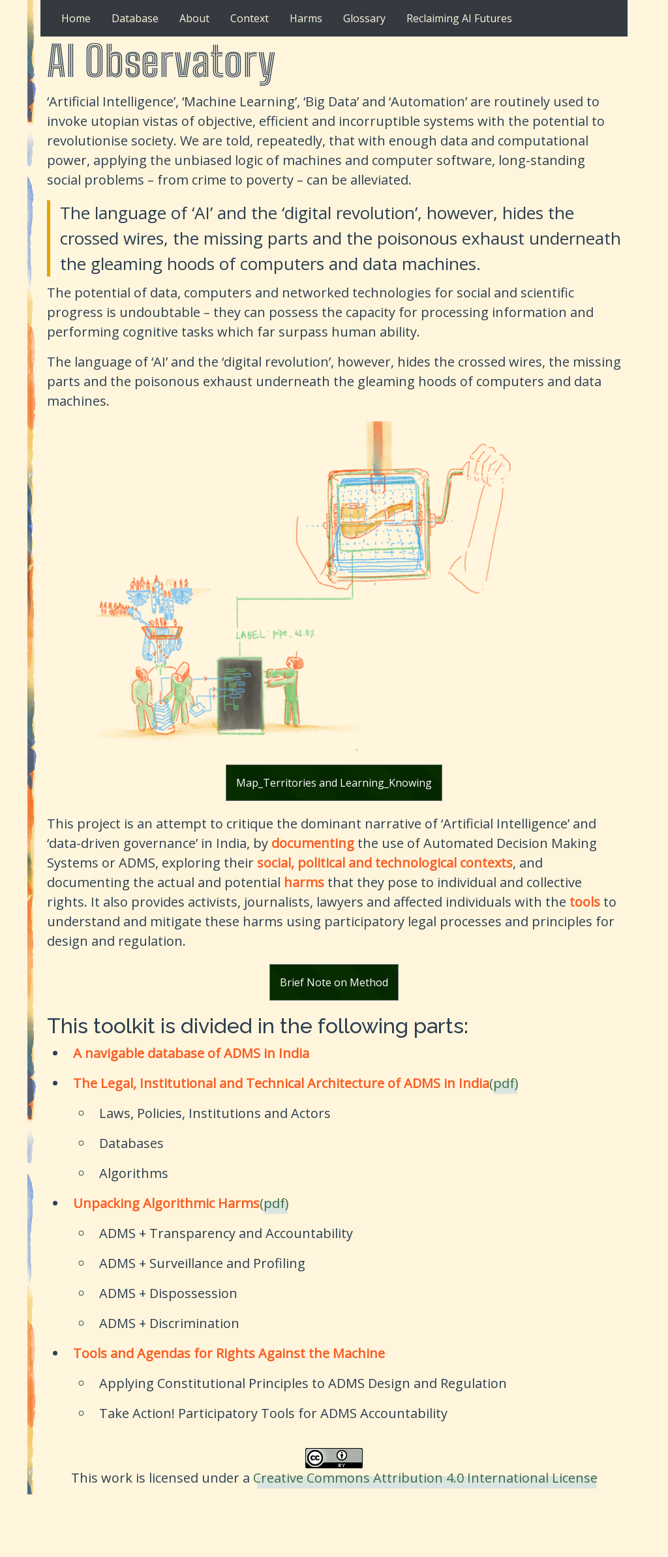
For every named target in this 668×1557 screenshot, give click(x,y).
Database (135, 18)
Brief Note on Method (334, 982)
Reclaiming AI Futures (459, 18)
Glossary (364, 18)
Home (76, 18)
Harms (306, 18)
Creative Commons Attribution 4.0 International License (425, 1478)
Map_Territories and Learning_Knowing (334, 783)
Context (249, 18)
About (194, 18)
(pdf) (504, 1083)
